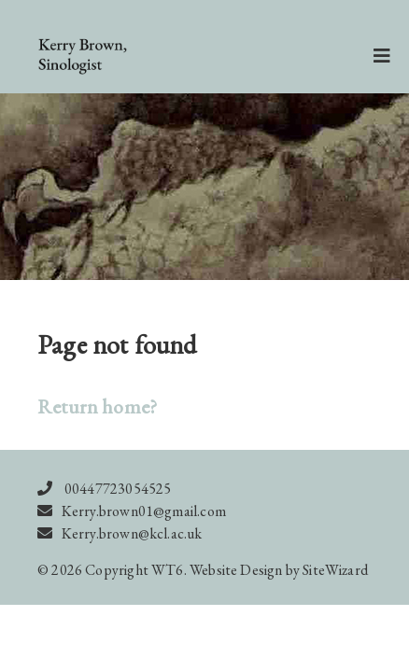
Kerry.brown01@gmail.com (144, 511)
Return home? (97, 406)
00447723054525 (118, 488)
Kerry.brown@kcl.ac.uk (132, 533)
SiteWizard (335, 570)
